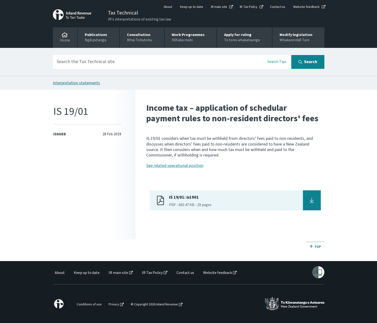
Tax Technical (123, 13)
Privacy (114, 305)
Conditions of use (89, 305)
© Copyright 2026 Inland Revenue (154, 305)
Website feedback (306, 7)
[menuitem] (59, 273)
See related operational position (174, 166)
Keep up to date (191, 7)
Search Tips (276, 61)
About (168, 7)
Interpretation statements (76, 83)
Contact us (277, 7)
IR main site (219, 7)
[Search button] (307, 62)
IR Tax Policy (248, 7)
